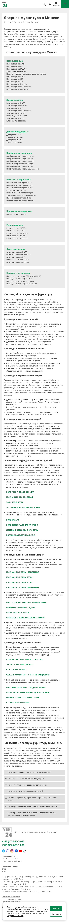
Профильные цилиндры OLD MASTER (22, 169)
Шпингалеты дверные (16, 121)
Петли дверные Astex (15, 64)
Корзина (56, 4)
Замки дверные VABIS (15, 113)
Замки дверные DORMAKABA (18, 110)
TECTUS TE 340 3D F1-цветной (19, 664)
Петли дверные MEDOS (16, 69)
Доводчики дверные (17, 131)
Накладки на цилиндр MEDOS (19, 278)
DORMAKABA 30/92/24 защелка (20, 607)
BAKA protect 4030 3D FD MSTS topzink (24, 659)
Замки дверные (14, 100)
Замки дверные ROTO (15, 103)
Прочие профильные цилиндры (20, 164)
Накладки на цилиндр (18, 273)
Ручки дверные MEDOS (16, 228)
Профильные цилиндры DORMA (20, 156)
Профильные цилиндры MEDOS (20, 161)
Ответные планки (15, 249)
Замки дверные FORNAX (16, 105)
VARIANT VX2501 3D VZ (16, 669)
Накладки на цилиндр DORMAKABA (21, 283)
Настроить (56, 914)
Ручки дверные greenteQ (17, 238)
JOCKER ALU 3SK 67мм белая (19, 577)
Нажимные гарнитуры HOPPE (19, 182)
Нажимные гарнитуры (18, 179)
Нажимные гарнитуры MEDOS (19, 185)
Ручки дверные (14, 225)
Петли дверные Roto (15, 66)
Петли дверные (14, 60)
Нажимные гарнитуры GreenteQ (20, 200)
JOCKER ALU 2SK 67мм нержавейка (22, 587)
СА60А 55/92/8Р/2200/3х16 (18, 702)
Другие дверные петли (16, 71)
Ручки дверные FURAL (15, 230)
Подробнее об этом (15, 915)
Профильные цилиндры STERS (19, 166)
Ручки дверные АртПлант (17, 233)
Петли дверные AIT (14, 81)
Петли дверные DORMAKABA (18, 86)
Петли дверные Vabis (15, 76)
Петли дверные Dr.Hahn (16, 84)
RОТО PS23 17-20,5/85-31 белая (20, 492)
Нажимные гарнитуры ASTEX (18, 198)
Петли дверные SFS (14, 79)
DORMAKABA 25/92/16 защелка (20, 535)
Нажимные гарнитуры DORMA (19, 187)
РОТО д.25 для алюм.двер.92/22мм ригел (26, 602)
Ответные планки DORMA (17, 262)
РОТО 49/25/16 (12, 520)
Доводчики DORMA (14, 137)
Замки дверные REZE (15, 118)
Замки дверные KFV (14, 108)
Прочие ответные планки (17, 259)
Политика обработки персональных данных (12, 898)
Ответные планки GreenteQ (18, 254)
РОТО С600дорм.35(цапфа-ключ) (22, 525)
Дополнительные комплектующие (21, 195)
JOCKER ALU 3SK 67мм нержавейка (22, 572)
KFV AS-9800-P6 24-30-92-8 (17, 612)
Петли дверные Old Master (18, 89)
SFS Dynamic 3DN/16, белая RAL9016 (23, 507)
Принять (56, 908)
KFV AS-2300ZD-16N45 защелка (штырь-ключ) (27, 692)
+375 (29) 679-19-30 (13, 845)
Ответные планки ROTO (16, 252)
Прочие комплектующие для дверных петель (26, 74)
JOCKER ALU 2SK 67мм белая (19, 582)
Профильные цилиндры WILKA (19, 158)
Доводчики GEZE (13, 134)
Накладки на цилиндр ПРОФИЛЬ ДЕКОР (23, 276)
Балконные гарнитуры (16, 190)
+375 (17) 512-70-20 (13, 841)
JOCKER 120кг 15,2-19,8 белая (19, 497)
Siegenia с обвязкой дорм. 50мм (22, 697)
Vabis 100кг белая (14, 502)
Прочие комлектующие (18, 211)
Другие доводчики (14, 142)
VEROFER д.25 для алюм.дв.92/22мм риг (25, 617)
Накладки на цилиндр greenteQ (20, 281)
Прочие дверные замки (16, 116)
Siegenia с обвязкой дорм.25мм (22, 530)
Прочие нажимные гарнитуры (19, 193)
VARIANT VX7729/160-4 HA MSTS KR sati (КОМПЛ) (28, 675)
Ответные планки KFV (15, 257)
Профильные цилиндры (19, 153)
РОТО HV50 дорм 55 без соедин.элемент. (26, 687)
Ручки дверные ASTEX (15, 235)
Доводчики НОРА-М (14, 139)
